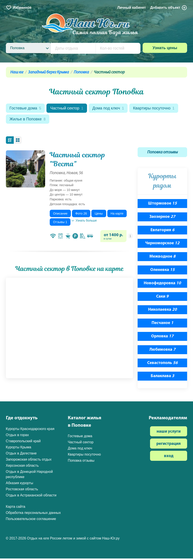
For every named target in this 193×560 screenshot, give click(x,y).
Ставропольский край (23, 442)
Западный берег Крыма (48, 72)
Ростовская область (22, 490)
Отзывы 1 (60, 223)
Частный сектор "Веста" (77, 161)
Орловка (162, 338)
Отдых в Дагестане (21, 454)
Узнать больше (84, 222)
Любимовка (162, 351)
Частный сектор (69, 108)
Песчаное (162, 324)
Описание (60, 215)
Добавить (168, 7)
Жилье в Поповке (81, 120)
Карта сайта (15, 508)
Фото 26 (81, 215)
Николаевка (162, 311)
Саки (162, 298)
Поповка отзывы (162, 154)
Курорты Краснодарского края (30, 430)
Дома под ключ (112, 108)
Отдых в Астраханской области (31, 496)
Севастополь (162, 364)
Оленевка (162, 271)
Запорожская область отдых (29, 461)
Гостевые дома (26, 108)
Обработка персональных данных (33, 514)
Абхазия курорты (19, 484)
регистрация (168, 445)
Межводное (162, 258)
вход (168, 457)
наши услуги (169, 433)
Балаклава (162, 378)
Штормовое (162, 205)
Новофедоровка (162, 285)
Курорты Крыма (18, 448)
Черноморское (162, 245)
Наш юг (16, 72)
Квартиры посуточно (31, 120)
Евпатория (162, 231)
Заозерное (162, 218)
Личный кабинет (131, 7)
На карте (117, 215)
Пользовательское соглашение (31, 520)
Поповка (81, 72)
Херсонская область (22, 467)
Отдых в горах (17, 436)
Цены (99, 215)
